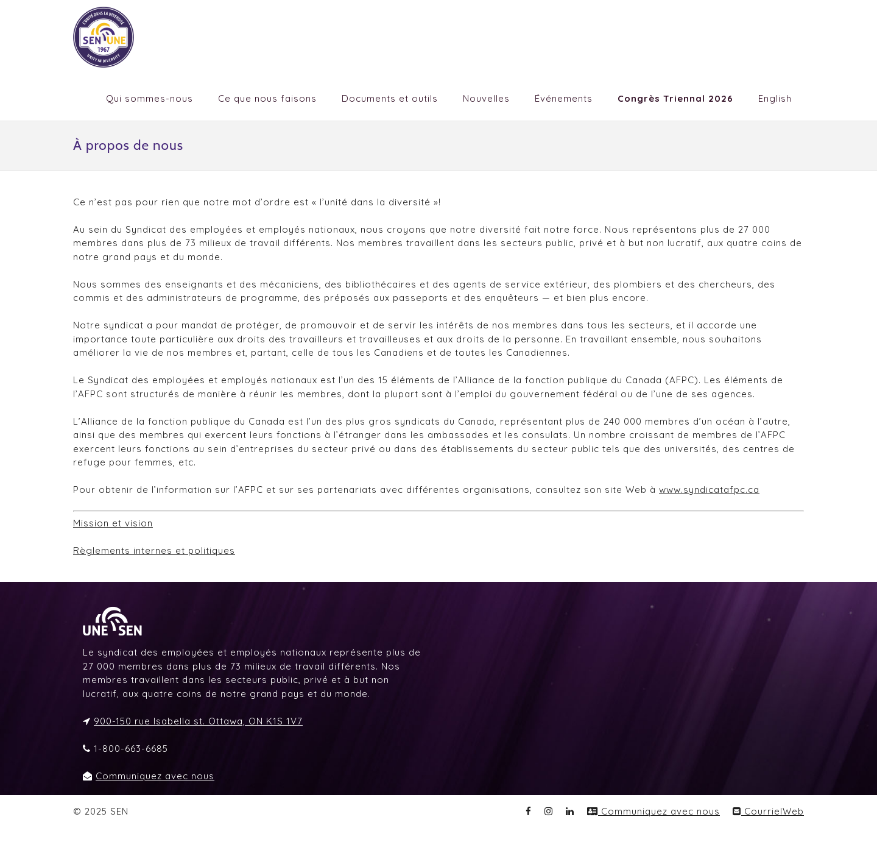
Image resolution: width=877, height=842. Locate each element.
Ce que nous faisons (267, 98)
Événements (564, 98)
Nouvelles (486, 98)
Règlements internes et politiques (154, 550)
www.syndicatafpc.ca (709, 489)
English (775, 98)
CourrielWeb (768, 811)
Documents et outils (390, 98)
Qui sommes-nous (149, 98)
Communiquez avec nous (155, 776)
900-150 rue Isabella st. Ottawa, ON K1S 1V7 (198, 721)
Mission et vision (113, 523)
